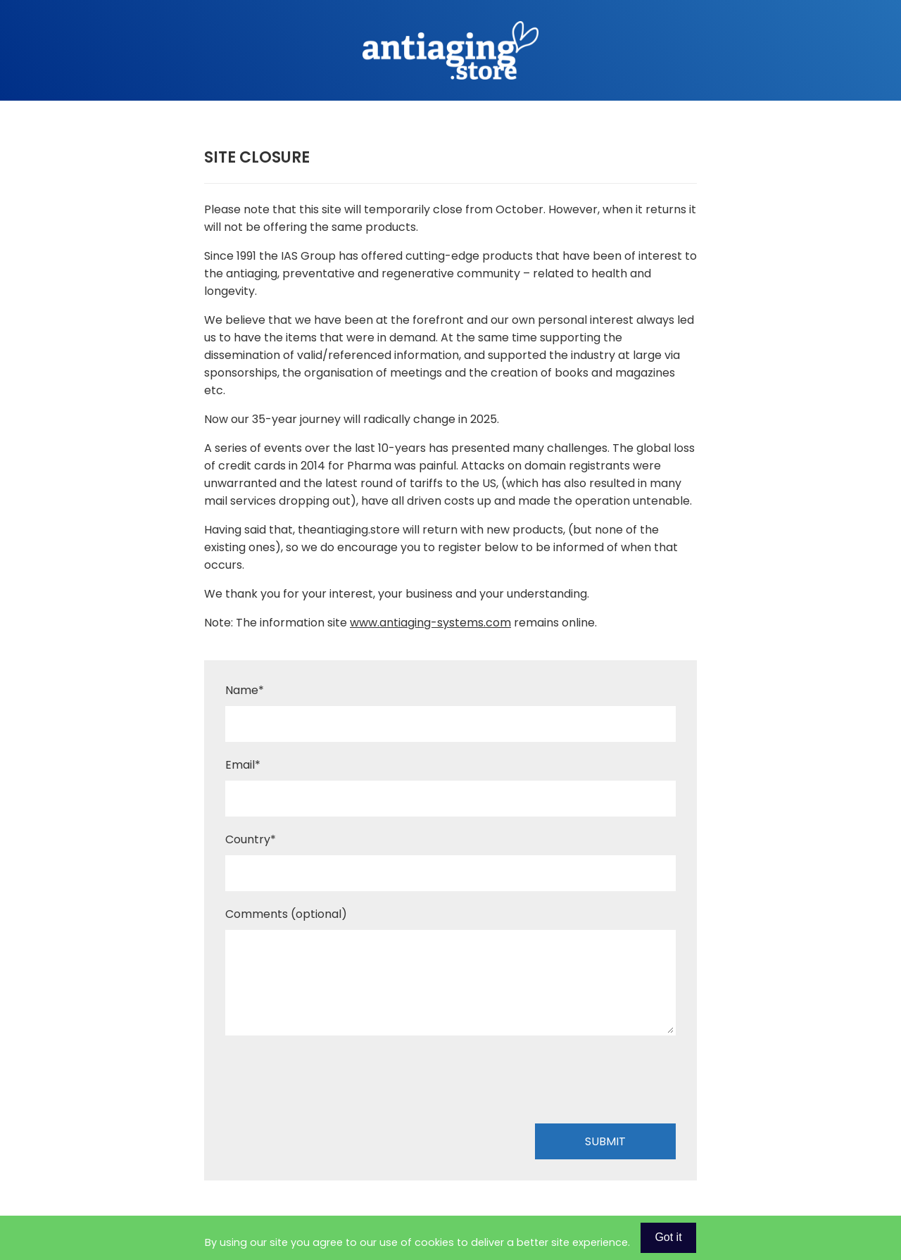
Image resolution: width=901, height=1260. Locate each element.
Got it (668, 1237)
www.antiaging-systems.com (430, 623)
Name (244, 690)
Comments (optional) (286, 914)
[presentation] (332, 1081)
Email (242, 765)
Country (250, 839)
